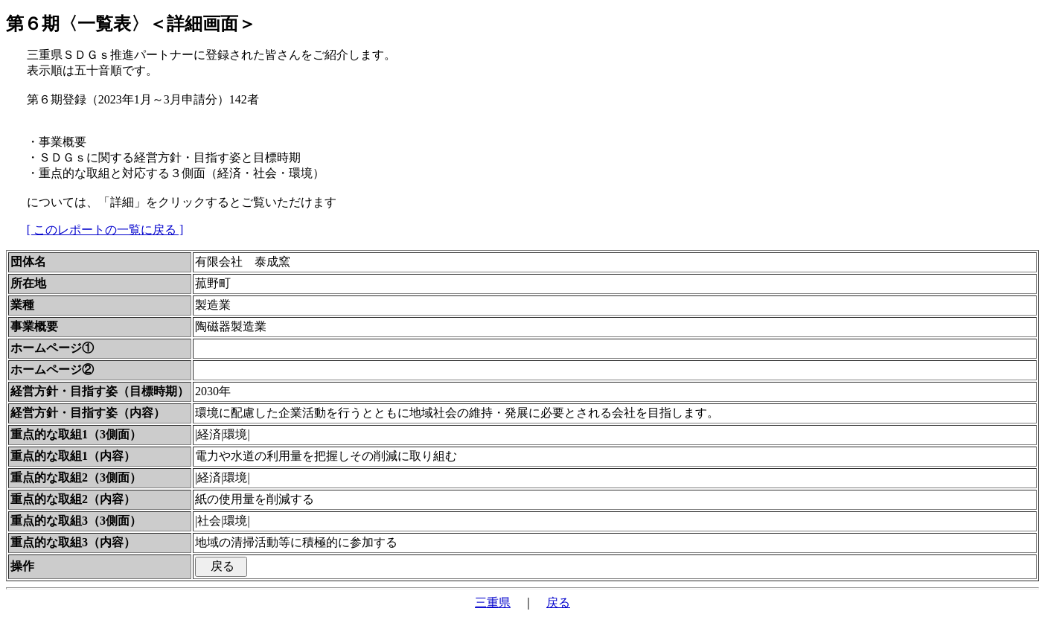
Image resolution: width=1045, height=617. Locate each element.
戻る (558, 602)
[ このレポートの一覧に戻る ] (105, 229)
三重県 (493, 602)
